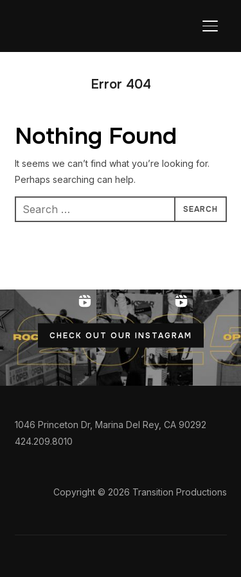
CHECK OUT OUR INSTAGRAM (120, 336)
